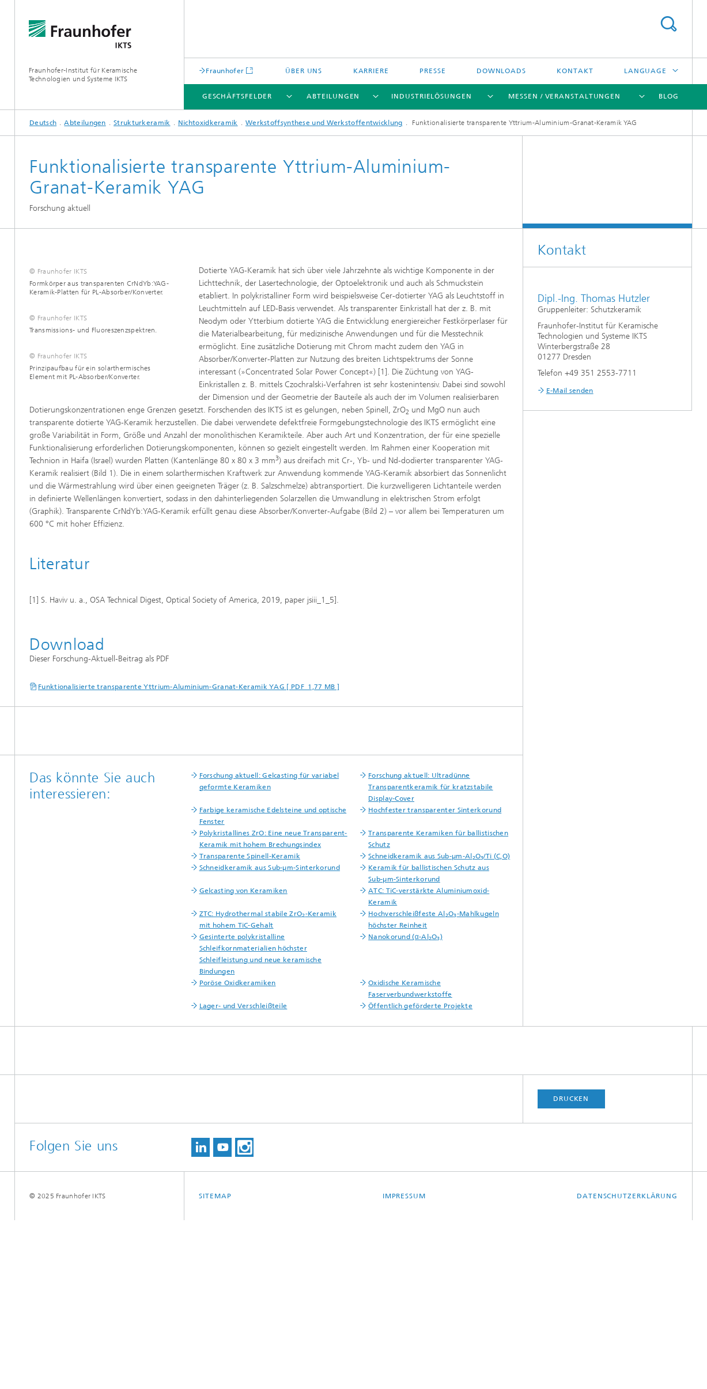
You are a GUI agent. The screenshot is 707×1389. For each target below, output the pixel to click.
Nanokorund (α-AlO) (405, 1106)
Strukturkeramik (142, 123)
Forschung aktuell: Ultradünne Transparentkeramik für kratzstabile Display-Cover (430, 955)
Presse (432, 71)
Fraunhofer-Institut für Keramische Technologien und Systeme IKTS (83, 74)
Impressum (404, 1365)
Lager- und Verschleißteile (243, 1175)
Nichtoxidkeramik (208, 123)
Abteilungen (333, 96)
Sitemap (215, 1365)
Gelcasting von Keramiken (243, 1059)
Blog (669, 96)
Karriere (371, 71)
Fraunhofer (225, 70)
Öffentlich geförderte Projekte (420, 1175)
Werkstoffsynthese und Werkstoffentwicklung (324, 123)
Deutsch (42, 123)
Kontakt (575, 71)
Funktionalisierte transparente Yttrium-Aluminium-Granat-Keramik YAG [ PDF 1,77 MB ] (188, 855)
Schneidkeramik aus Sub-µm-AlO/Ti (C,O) (439, 1025)
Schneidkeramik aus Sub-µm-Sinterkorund (269, 1036)
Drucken (571, 1267)
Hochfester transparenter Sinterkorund (434, 979)
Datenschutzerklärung (627, 1365)
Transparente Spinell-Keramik (249, 1025)
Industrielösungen (431, 96)
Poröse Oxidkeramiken (237, 1152)
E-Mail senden (569, 391)
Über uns (303, 71)
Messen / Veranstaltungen (564, 96)
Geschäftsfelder (237, 96)
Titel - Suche (668, 23)
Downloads (501, 71)
